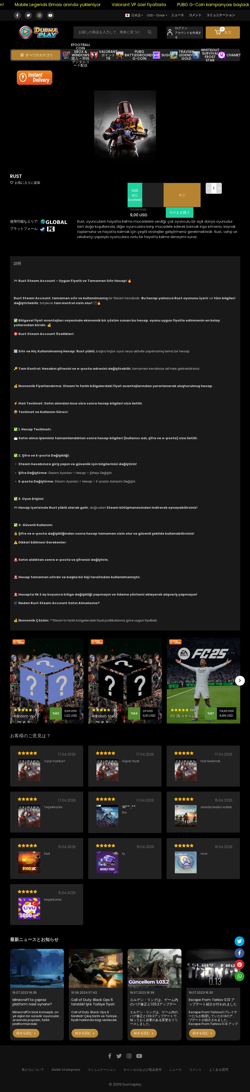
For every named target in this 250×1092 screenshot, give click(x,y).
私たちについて (33, 1069)
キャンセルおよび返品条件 (142, 1069)
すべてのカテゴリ (37, 55)
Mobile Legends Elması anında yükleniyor (64, 5)
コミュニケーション (220, 15)
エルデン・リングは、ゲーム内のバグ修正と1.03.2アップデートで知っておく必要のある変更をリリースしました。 (154, 1002)
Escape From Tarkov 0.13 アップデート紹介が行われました (213, 1002)
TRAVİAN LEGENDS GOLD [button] (182, 55)
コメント (195, 15)
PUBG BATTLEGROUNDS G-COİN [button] (135, 55)
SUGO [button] (162, 55)
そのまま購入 (179, 212)
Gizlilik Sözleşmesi (65, 1069)
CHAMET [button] (229, 55)
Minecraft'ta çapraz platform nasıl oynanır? (32, 1002)
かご (182, 195)
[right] (240, 680)
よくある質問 (218, 1069)
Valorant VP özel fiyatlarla (145, 5)
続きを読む (26, 1033)
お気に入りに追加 (25, 182)
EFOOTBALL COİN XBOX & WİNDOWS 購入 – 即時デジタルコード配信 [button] (76, 55)
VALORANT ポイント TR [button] (104, 55)
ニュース (177, 15)
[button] (223, 32)
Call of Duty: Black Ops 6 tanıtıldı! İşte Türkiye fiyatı (93, 1002)
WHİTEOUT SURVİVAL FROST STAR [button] (206, 55)
